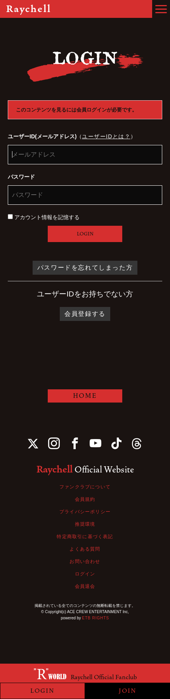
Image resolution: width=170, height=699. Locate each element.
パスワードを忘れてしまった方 (85, 267)
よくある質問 (84, 549)
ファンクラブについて (85, 487)
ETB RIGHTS (95, 618)
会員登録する (85, 313)
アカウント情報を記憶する (44, 217)
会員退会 (85, 586)
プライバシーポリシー (85, 511)
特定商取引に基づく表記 (85, 536)
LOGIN (85, 234)
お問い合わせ (84, 561)
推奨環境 (85, 524)
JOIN (128, 691)
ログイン (85, 574)
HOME (85, 396)
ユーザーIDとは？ (106, 136)
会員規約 (85, 499)
